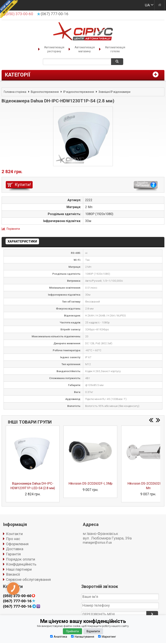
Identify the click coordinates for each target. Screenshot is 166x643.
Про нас (13, 538)
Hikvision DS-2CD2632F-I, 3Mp (90, 483)
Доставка (14, 549)
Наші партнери (19, 569)
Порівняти (13, 228)
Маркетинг (107, 636)
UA (147, 5)
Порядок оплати (20, 559)
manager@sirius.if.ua (97, 542)
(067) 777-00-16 (54, 14)
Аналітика (58, 636)
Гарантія (13, 554)
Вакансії (13, 574)
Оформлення (17, 544)
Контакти (14, 533)
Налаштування (82, 636)
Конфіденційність (21, 564)
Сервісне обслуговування (28, 579)
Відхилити (93, 631)
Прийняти (72, 631)
